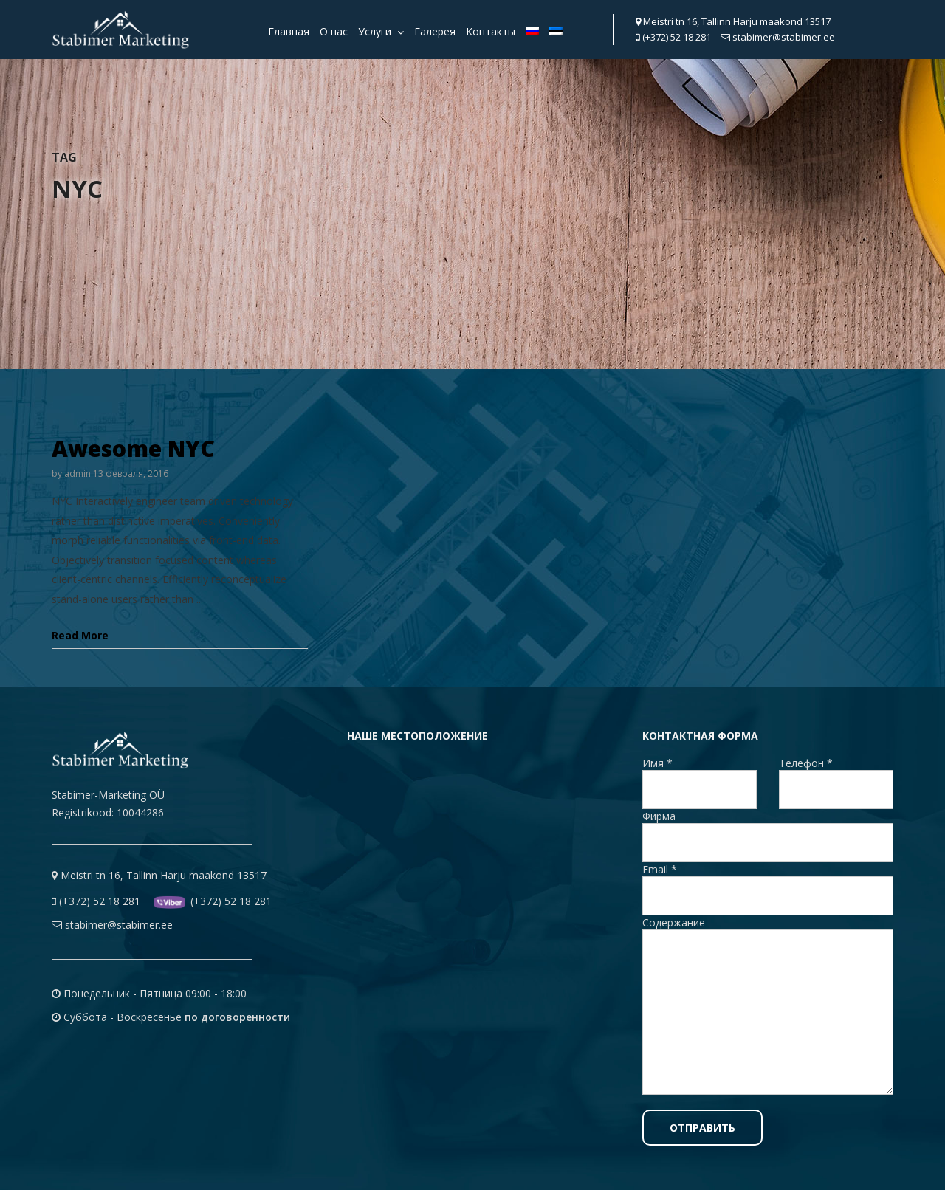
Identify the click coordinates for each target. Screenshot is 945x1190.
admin (77, 473)
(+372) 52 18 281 (673, 37)
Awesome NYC (133, 448)
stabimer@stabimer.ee (778, 37)
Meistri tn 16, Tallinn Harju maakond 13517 (733, 21)
